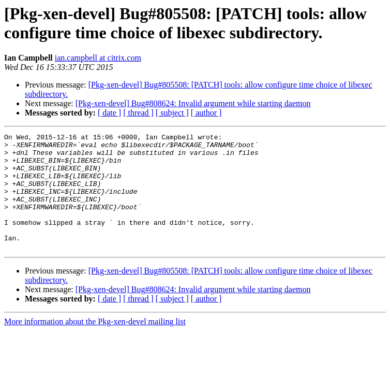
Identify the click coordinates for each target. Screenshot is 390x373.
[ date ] (109, 112)
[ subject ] (172, 112)
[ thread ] (138, 112)
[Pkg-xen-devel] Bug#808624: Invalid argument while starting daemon (193, 103)
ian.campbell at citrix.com (98, 57)
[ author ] (206, 112)
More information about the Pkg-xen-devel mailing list (95, 344)
